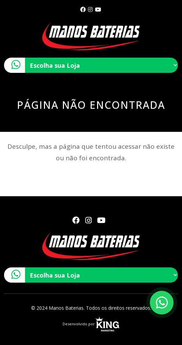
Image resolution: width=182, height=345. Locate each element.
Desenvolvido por (91, 323)
